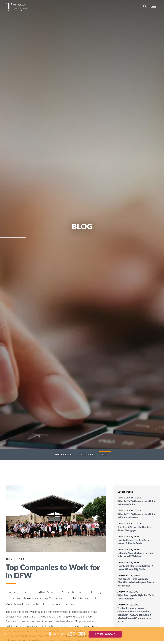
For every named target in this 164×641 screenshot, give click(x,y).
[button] (5, 634)
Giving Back (63, 454)
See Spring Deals (105, 634)
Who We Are (87, 454)
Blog (105, 454)
